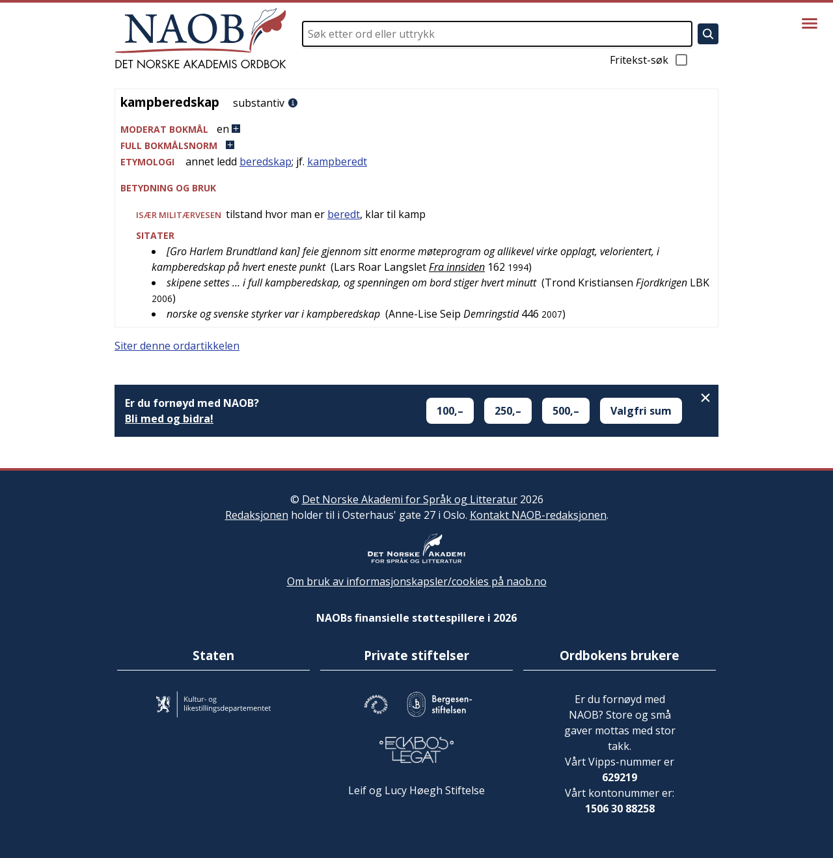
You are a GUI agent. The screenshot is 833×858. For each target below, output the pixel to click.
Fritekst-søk (649, 60)
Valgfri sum (641, 411)
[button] (416, 129)
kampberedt (337, 161)
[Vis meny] (809, 23)
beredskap (265, 161)
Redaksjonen (256, 515)
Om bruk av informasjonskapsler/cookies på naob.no (417, 581)
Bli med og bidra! (169, 418)
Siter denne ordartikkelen (177, 346)
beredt (343, 214)
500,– (566, 411)
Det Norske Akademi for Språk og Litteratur (409, 499)
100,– (450, 411)
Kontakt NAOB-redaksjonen (538, 515)
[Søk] (708, 33)
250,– (508, 411)
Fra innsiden (457, 267)
